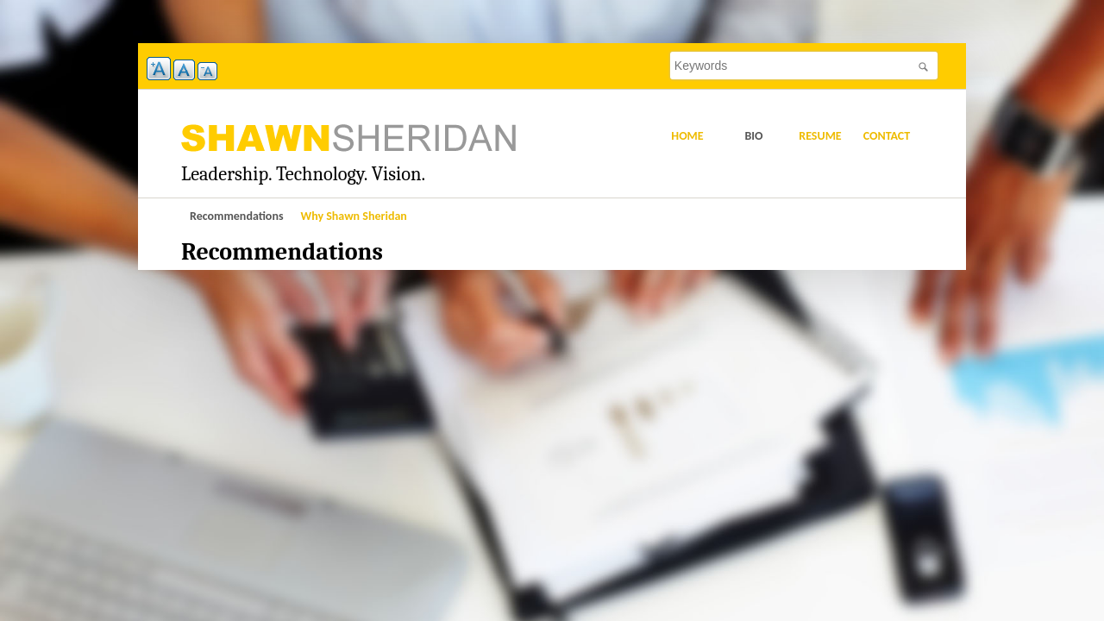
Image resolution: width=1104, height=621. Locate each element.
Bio (753, 136)
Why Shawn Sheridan (354, 216)
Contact (887, 136)
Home (687, 136)
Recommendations (237, 216)
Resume (820, 136)
